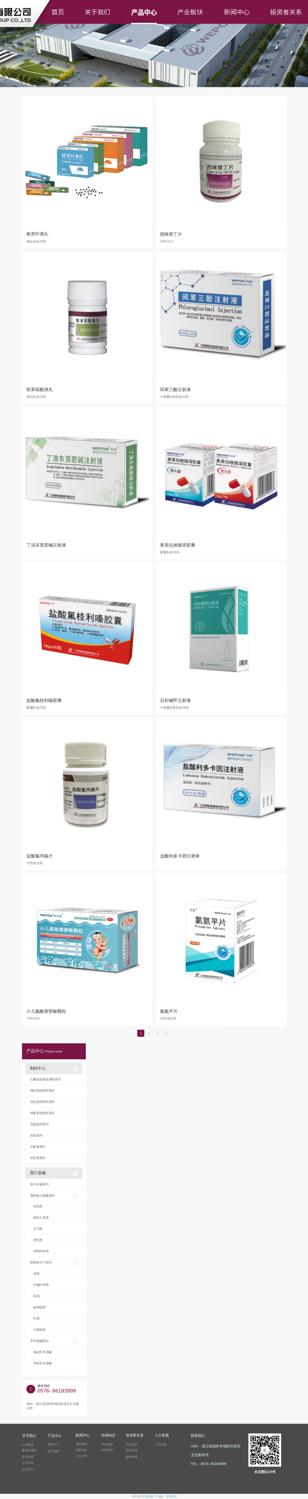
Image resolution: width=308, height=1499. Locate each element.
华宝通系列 (37, 1158)
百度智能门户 (150, 1496)
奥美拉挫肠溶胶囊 (177, 544)
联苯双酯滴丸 (39, 389)
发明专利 (107, 1450)
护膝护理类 (41, 1285)
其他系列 (36, 1135)
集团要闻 (81, 1443)
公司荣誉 (28, 1463)
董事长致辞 (29, 1450)
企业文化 (28, 1469)
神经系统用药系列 (42, 1091)
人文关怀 (81, 1455)
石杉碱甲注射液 (175, 700)
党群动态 (81, 1449)
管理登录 (171, 1496)
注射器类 (39, 1330)
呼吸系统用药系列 (42, 1113)
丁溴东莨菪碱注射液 (46, 544)
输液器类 (39, 1307)
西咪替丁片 (171, 233)
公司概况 (28, 1444)
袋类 (36, 1274)
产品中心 (144, 12)
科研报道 (107, 1444)
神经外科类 (41, 1251)
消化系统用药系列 (42, 1102)
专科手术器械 (42, 1363)
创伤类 (38, 1206)
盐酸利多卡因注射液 (180, 855)
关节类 (38, 1229)
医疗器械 (54, 1173)
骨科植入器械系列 (54, 1196)
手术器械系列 (54, 1341)
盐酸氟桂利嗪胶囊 (44, 700)
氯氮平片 (169, 1010)
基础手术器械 (42, 1352)
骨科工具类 (41, 1217)
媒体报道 (132, 1457)
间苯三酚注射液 (175, 389)
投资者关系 (286, 12)
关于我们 (97, 12)
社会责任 (132, 1444)
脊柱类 (38, 1240)
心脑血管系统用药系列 (45, 1079)
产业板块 (190, 12)
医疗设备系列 (39, 1184)
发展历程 (28, 1456)
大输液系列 (37, 1147)
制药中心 (54, 1069)
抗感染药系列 (39, 1124)
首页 (57, 12)
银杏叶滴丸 (37, 233)
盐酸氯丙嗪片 (39, 855)
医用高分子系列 (54, 1263)
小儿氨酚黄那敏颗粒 (46, 1010)
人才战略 (160, 1444)
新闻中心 (236, 12)
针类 (36, 1318)
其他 (36, 1296)
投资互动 (132, 1450)
